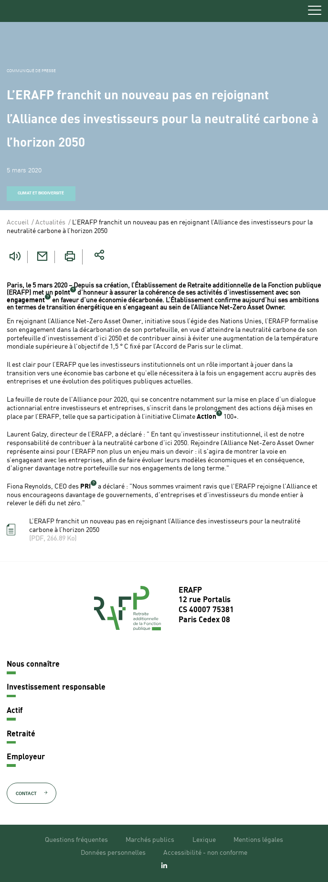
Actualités (50, 222)
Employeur (26, 757)
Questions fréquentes (76, 840)
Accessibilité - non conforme (205, 853)
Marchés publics (150, 840)
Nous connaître (33, 665)
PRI (85, 486)
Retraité (21, 734)
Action (206, 417)
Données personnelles (113, 853)
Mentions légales (258, 840)
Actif (14, 711)
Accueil (18, 222)
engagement (26, 300)
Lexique (204, 840)
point (62, 292)
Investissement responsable (56, 687)
